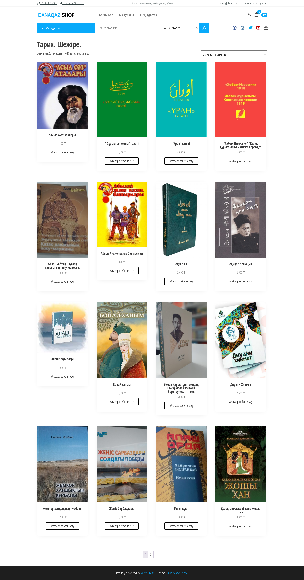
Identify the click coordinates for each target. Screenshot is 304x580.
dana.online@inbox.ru (71, 3)
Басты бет (106, 15)
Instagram (242, 28)
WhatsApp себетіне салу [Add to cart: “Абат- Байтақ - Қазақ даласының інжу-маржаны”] (62, 281)
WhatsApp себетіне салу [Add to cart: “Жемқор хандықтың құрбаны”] (62, 526)
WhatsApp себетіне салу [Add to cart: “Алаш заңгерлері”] (62, 376)
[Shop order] (234, 54)
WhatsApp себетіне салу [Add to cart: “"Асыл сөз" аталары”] (62, 152)
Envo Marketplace (177, 573)
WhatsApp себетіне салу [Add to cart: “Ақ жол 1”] (181, 281)
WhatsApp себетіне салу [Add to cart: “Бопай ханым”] (121, 402)
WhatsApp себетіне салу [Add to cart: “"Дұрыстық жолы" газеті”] (121, 161)
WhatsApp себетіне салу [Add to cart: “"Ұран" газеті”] (181, 161)
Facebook (234, 28)
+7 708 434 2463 (47, 3)
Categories (53, 28)
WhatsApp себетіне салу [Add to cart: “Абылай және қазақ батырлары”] (121, 271)
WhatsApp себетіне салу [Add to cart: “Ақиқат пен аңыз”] (240, 281)
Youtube (258, 28)
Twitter (250, 28)
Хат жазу (266, 28)
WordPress (148, 573)
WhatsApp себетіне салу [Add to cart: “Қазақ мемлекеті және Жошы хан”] (240, 526)
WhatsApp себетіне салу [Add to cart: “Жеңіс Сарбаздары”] (121, 526)
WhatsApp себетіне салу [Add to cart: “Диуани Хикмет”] (240, 402)
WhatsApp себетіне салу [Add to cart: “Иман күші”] (181, 526)
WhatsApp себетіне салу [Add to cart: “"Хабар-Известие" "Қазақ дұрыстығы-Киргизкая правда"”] (240, 161)
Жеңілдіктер (148, 15)
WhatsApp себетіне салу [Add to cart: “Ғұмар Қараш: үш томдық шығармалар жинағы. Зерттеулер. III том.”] (181, 406)
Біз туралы (126, 15)
